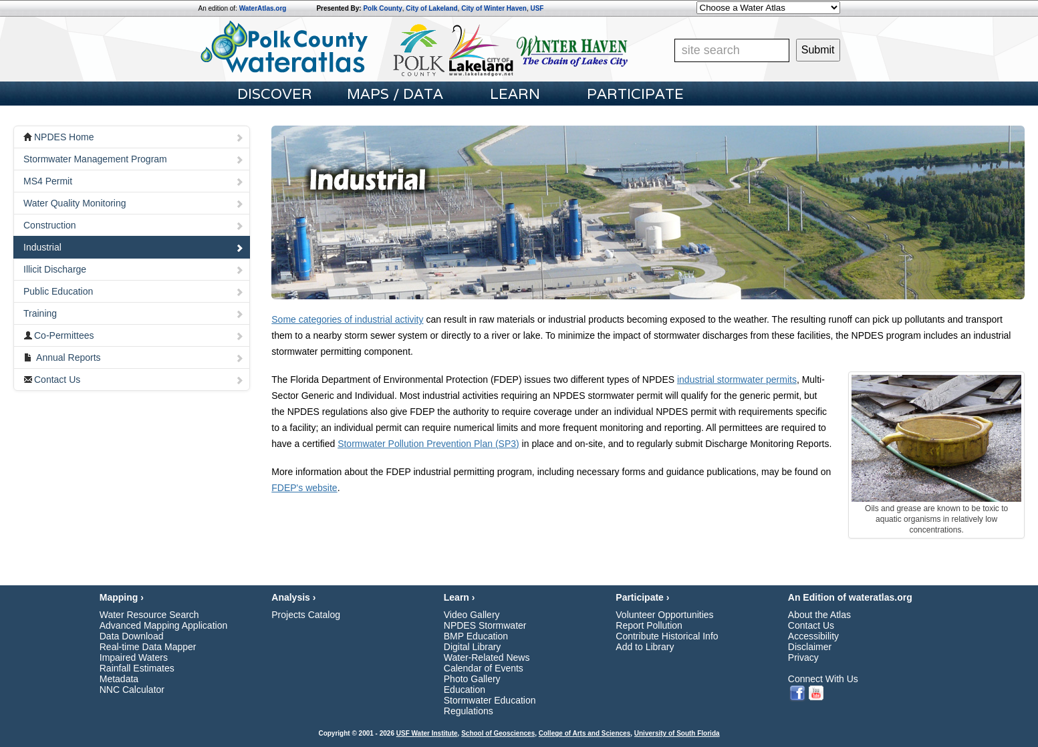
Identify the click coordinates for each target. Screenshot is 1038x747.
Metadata (119, 679)
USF (536, 8)
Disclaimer (809, 646)
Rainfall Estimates (137, 668)
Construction (133, 225)
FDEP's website (304, 487)
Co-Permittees (133, 335)
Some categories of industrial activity (347, 319)
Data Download (132, 636)
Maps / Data (395, 93)
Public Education (133, 291)
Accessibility (813, 636)
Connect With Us (823, 679)
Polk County (382, 8)
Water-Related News (487, 657)
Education (464, 689)
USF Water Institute (427, 733)
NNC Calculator (132, 689)
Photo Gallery (472, 679)
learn (515, 93)
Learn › (459, 597)
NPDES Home (133, 137)
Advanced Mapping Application (163, 625)
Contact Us (133, 379)
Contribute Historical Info (667, 636)
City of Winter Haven (494, 8)
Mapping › (122, 597)
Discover (274, 93)
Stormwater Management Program (133, 159)
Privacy (803, 657)
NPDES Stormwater (485, 625)
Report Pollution (649, 625)
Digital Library (472, 646)
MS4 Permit (133, 181)
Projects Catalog (305, 614)
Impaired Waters (134, 657)
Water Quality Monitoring (133, 203)
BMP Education (476, 636)
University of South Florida (677, 733)
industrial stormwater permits (737, 379)
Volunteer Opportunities (664, 614)
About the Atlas (819, 614)
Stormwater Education (490, 700)
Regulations (468, 711)
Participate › (642, 597)
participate (635, 93)
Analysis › (293, 597)
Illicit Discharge (133, 269)
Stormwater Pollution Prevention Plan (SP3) (428, 443)
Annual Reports (133, 357)
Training (133, 313)
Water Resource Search (149, 614)
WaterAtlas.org (263, 8)
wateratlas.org (880, 597)
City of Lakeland (431, 8)
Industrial (133, 247)
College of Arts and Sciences (584, 733)
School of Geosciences (498, 733)
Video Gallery (472, 614)
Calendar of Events (483, 668)
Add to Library (645, 646)
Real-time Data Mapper (148, 646)
